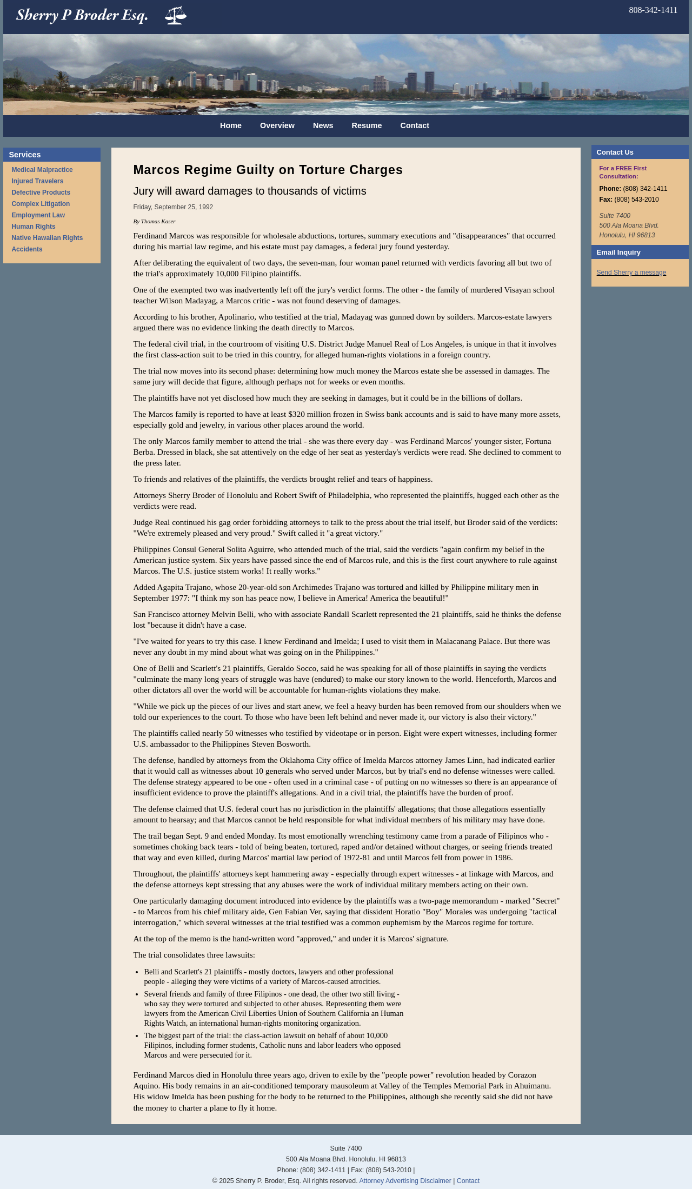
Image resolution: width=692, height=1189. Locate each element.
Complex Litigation (40, 204)
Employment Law (38, 215)
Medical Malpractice (41, 170)
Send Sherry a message (632, 272)
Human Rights (33, 226)
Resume (367, 125)
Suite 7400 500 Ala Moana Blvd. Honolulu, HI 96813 (629, 225)
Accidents (26, 249)
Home (231, 125)
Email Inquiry (619, 252)
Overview (277, 125)
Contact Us (615, 152)
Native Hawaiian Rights (47, 238)
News (323, 125)
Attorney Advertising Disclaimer (405, 1181)
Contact (415, 125)
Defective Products (40, 192)
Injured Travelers (37, 181)
